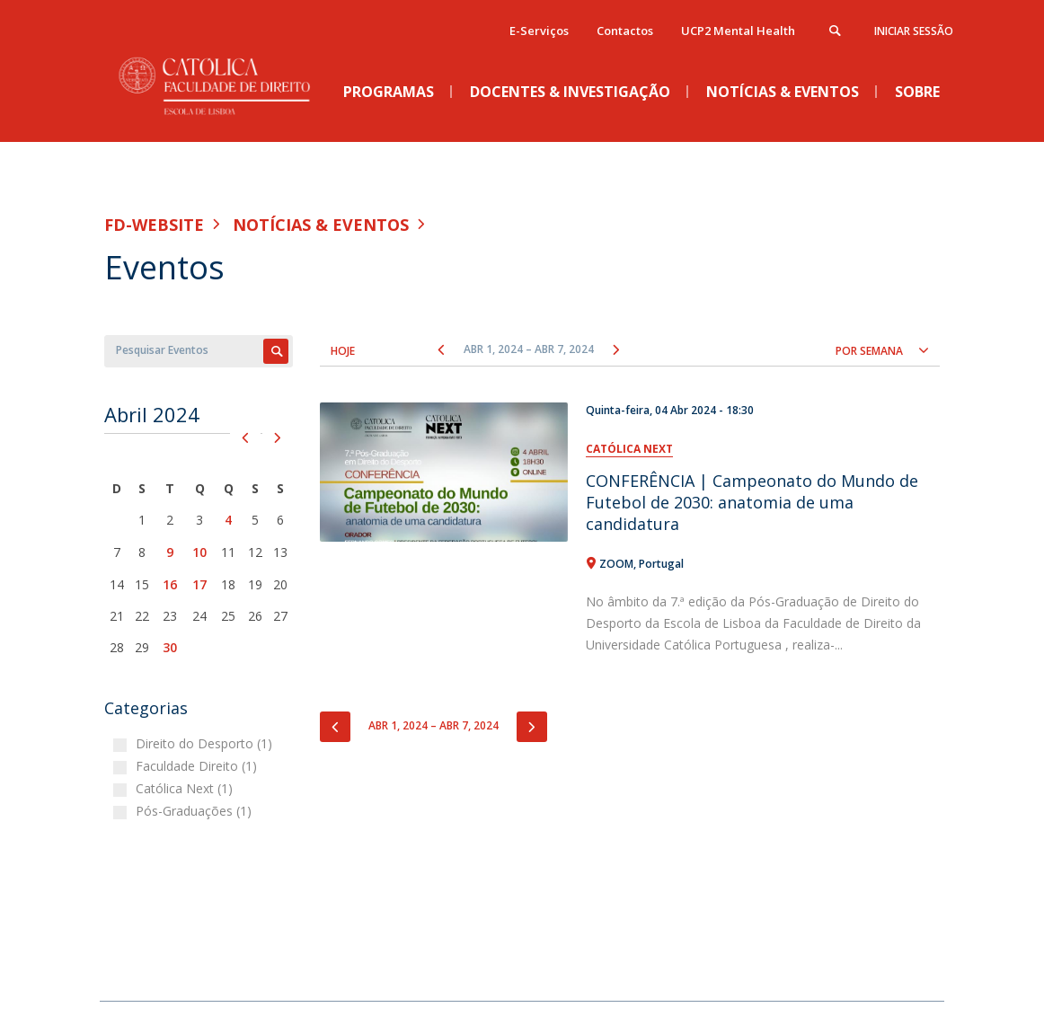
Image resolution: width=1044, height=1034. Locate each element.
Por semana (869, 350)
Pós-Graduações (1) (196, 810)
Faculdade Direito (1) (198, 765)
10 (199, 552)
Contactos (625, 30)
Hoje (343, 350)
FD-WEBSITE (154, 224)
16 (170, 584)
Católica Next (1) (186, 788)
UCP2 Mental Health (738, 30)
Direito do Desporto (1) (206, 743)
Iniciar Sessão (913, 31)
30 (170, 647)
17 (199, 584)
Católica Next (629, 448)
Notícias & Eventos (321, 224)
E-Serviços (539, 30)
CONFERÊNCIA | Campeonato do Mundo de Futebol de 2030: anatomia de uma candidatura (752, 502)
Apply (275, 351)
